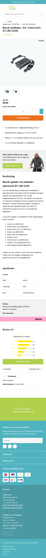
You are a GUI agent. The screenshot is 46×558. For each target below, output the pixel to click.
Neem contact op (12, 166)
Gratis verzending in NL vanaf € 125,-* (23, 2)
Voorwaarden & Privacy (10, 549)
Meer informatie (8, 313)
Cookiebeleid (6, 552)
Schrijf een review (22, 361)
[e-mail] (23, 440)
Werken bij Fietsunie (9, 546)
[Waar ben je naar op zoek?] (23, 14)
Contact (5, 554)
